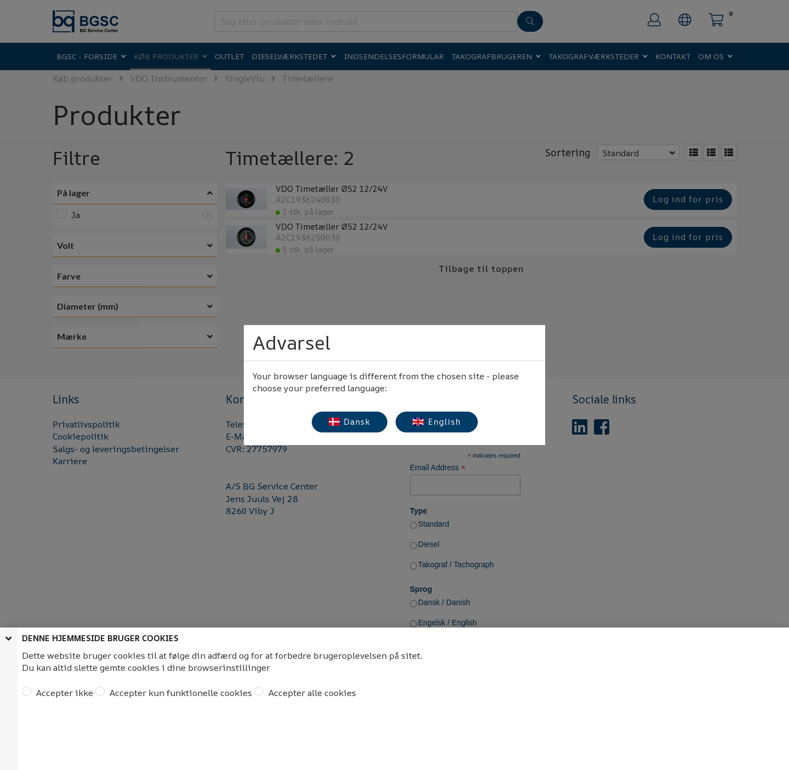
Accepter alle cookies (311, 693)
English (437, 421)
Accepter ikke (63, 693)
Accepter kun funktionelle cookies (179, 693)
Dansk (350, 421)
